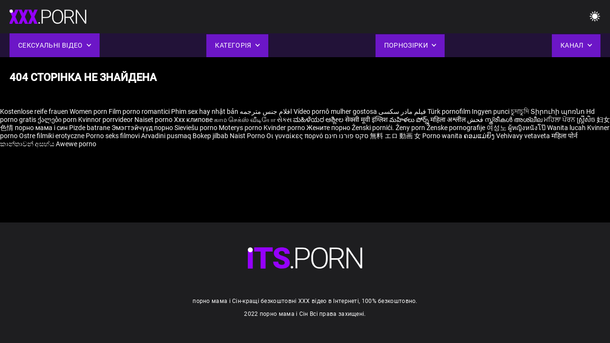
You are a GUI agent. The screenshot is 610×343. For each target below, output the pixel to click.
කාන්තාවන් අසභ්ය (28, 144)
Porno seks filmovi (113, 136)
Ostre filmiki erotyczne (51, 136)
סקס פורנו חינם (346, 136)
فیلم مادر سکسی (402, 111)
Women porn (89, 111)
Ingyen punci (490, 111)
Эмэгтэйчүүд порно (143, 127)
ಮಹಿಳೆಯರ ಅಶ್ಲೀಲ (319, 119)
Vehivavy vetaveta (523, 136)
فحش (476, 119)
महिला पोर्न (564, 136)
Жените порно (329, 127)
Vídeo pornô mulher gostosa (335, 111)
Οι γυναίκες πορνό (295, 136)
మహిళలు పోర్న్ (409, 119)
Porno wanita (443, 136)
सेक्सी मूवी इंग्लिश (366, 119)
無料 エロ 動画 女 (395, 136)
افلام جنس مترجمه (266, 111)
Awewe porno (76, 144)
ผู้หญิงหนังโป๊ (527, 127)
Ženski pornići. (374, 127)
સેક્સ (284, 119)
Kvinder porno (285, 127)
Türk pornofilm (448, 111)
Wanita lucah (567, 127)
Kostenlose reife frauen (34, 111)
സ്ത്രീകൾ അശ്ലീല (514, 119)
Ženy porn (411, 127)
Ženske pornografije (457, 127)
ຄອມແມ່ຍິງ (480, 136)
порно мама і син (41, 127)
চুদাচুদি (520, 111)
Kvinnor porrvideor (106, 119)
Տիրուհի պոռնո (558, 111)
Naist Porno (248, 136)
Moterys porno (241, 127)
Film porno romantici (139, 111)
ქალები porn (58, 119)
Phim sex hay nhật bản (204, 111)
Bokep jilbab (210, 136)
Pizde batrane (89, 127)
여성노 (497, 127)
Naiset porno (154, 119)
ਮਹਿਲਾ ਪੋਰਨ (560, 119)
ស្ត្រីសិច (587, 119)
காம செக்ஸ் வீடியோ (244, 119)
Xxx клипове (193, 119)
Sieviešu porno (196, 127)
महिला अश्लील (448, 119)
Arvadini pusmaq (167, 136)
